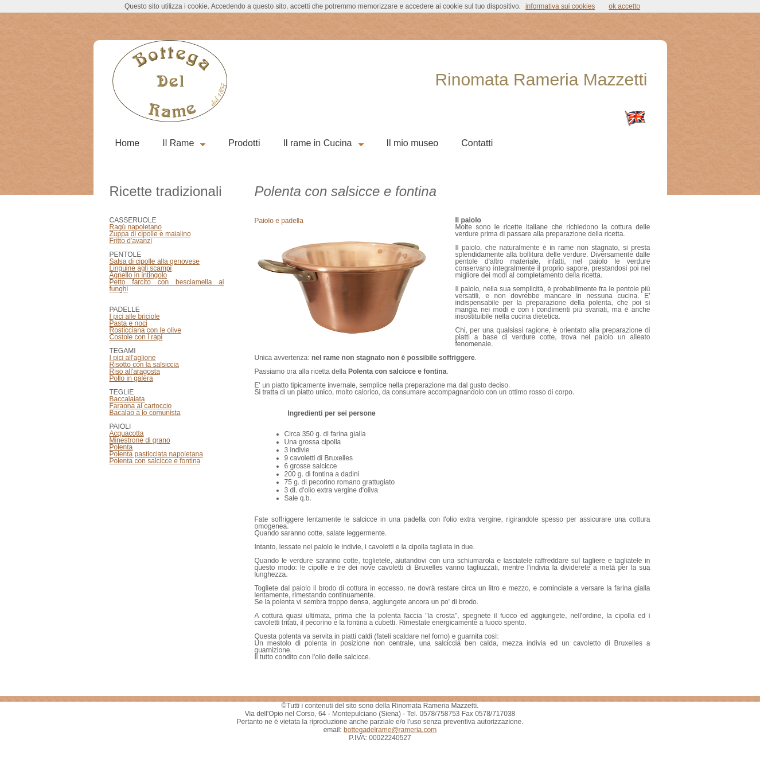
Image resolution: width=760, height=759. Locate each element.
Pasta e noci (128, 323)
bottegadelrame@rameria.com (390, 730)
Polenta (121, 447)
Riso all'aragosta (135, 371)
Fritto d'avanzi (131, 241)
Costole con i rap (135, 337)
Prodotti (244, 143)
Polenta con (128, 461)
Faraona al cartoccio (141, 406)
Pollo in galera (131, 378)
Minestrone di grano (140, 440)
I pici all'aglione (133, 358)
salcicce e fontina (173, 461)
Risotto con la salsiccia (144, 365)
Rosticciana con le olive (145, 330)
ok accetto (624, 6)
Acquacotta (127, 433)
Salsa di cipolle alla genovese (155, 261)
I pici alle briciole (135, 316)
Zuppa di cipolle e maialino (150, 234)
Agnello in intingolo (138, 275)
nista (173, 413)
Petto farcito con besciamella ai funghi (167, 285)
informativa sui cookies (560, 6)
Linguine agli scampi (141, 268)
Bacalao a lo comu (138, 413)
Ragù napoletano (136, 227)
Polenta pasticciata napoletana (156, 454)
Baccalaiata (127, 399)
